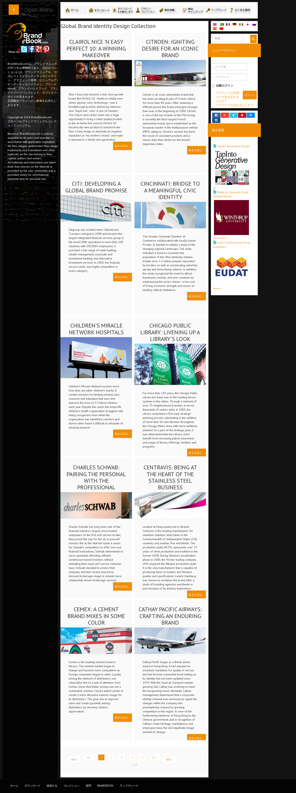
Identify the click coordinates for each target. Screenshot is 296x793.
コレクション (72, 785)
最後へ (169, 759)
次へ (154, 757)
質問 (88, 785)
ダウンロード (32, 785)
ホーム (14, 785)
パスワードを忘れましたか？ (234, 105)
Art (214, 184)
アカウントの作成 (227, 93)
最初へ (74, 759)
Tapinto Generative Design (233, 142)
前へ (89, 757)
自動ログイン (222, 85)
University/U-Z (220, 234)
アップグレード (129, 785)
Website (217, 284)
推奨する (52, 785)
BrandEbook (105, 785)
